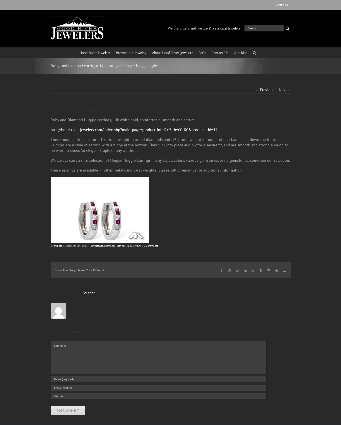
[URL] (159, 396)
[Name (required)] (159, 379)
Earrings (121, 245)
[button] (254, 52)
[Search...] (264, 28)
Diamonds (109, 245)
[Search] (287, 28)
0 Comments (151, 245)
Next (283, 89)
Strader (58, 245)
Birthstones (97, 245)
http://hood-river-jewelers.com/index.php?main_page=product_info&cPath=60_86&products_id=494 (135, 129)
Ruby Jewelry (134, 245)
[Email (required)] (159, 388)
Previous (267, 89)
